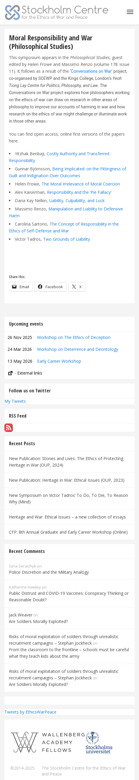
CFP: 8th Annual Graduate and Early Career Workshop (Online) (68, 532)
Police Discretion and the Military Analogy (49, 572)
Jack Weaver (20, 615)
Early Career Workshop (59, 361)
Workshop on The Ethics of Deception (73, 337)
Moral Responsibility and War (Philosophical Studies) (50, 42)
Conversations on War (91, 71)
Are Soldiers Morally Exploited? (38, 621)
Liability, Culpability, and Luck (77, 200)
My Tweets (15, 401)
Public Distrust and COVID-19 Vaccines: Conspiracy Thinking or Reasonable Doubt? (69, 596)
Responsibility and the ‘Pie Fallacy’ (79, 192)
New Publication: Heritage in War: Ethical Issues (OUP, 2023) (66, 480)
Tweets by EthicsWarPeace (30, 712)
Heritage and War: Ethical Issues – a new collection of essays (67, 517)
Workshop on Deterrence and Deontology (77, 349)
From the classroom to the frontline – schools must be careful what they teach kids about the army (69, 653)
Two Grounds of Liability (66, 239)
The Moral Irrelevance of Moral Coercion (81, 184)
